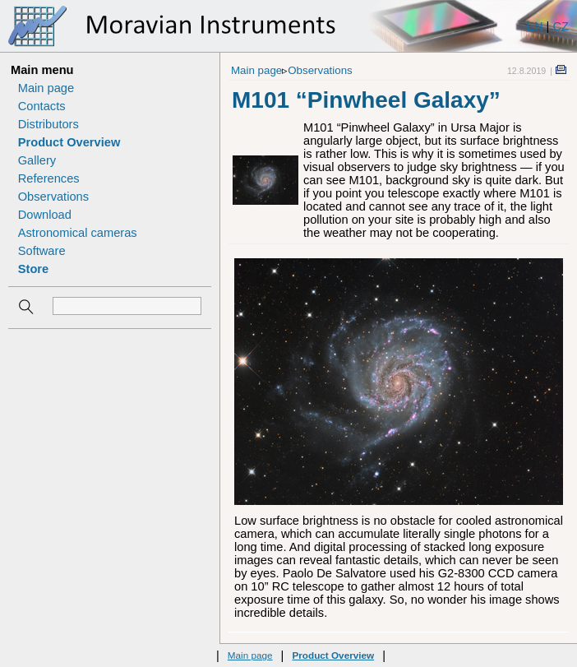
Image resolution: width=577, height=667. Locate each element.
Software (42, 250)
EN (534, 26)
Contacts (42, 106)
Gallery (37, 160)
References (49, 178)
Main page (46, 88)
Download (45, 214)
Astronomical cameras (77, 232)
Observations (53, 196)
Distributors (48, 124)
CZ (560, 26)
